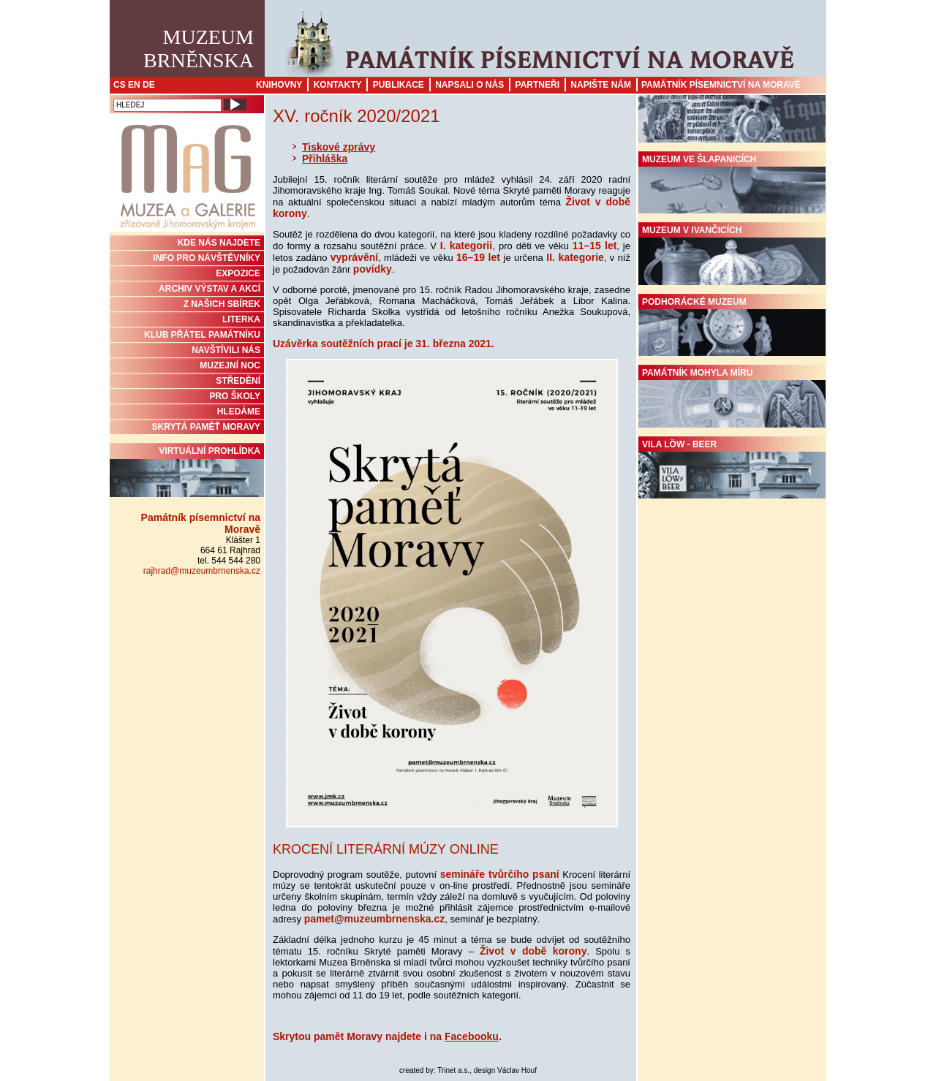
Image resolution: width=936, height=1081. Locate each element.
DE (149, 85)
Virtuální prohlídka (187, 471)
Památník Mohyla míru (732, 398)
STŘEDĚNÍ (238, 381)
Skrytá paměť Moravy (206, 427)
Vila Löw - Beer (732, 469)
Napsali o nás (469, 85)
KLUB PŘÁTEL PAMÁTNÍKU (202, 335)
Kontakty (338, 85)
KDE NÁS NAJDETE (219, 243)
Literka (241, 319)
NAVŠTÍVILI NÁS (226, 350)
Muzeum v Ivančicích (732, 255)
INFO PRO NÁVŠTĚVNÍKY (206, 258)
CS (119, 85)
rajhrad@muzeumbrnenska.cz (201, 571)
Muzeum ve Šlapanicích (732, 184)
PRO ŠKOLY (234, 396)
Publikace (398, 85)
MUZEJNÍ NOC (230, 365)
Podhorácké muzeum (732, 327)
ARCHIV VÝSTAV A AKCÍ (209, 289)
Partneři (537, 85)
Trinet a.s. (453, 1070)
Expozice (238, 273)
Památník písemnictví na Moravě (721, 85)
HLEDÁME (238, 411)
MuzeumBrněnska (198, 49)
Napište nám (600, 85)
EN (134, 85)
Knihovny (279, 85)
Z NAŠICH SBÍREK (222, 304)
